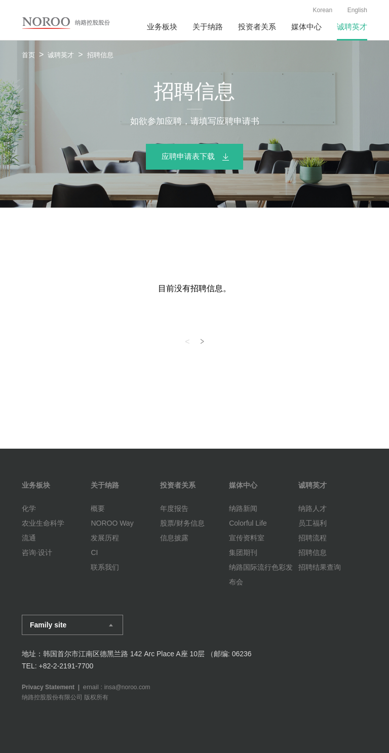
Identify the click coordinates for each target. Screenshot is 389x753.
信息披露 (174, 538)
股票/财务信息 (182, 523)
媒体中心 (306, 26)
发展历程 (105, 538)
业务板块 (162, 26)
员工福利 (312, 523)
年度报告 (174, 508)
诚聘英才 (352, 26)
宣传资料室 (246, 538)
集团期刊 (243, 552)
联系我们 (105, 567)
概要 (98, 508)
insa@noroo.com (127, 687)
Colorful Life (248, 523)
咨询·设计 (37, 552)
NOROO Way (112, 523)
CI (94, 552)
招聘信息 (312, 552)
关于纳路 (207, 26)
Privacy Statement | (52, 687)
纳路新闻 (243, 508)
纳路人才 (312, 508)
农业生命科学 (43, 523)
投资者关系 (257, 26)
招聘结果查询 (319, 567)
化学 (29, 508)
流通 (29, 538)
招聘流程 (312, 538)
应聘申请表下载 (188, 156)
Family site (48, 625)
